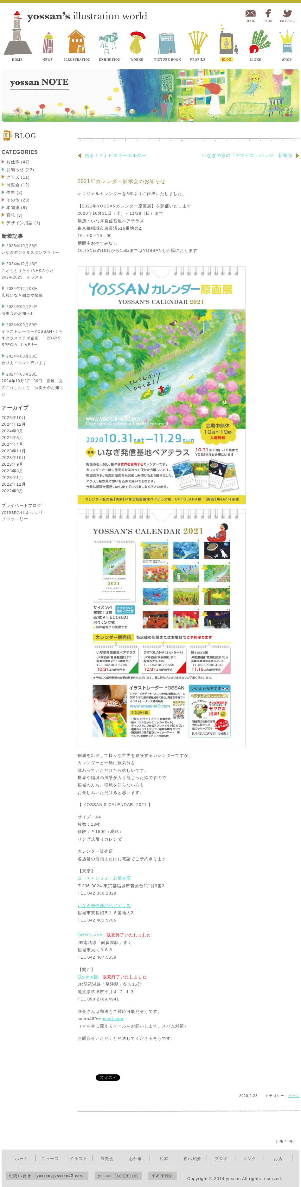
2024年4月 (12, 444)
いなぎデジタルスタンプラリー (32, 252)
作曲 (10, 192)
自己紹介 (193, 1158)
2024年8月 (12, 437)
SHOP (287, 43)
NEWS (49, 43)
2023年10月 (14, 457)
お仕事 (13, 162)
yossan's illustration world (19, 35)
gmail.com (112, 1018)
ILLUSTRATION (77, 43)
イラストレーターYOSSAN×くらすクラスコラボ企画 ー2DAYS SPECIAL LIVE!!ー (32, 338)
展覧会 (13, 184)
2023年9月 (12, 464)
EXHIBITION (109, 43)
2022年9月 (12, 491)
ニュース (50, 1158)
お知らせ (15, 169)
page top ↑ (286, 1140)
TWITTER (287, 16)
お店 (278, 1158)
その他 (13, 200)
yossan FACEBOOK (118, 1175)
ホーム (21, 1158)
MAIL (250, 16)
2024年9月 (12, 431)
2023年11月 (14, 451)
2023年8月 (12, 471)
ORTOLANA (90, 935)
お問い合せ (47, 1175)
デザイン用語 (19, 222)
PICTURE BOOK (167, 43)
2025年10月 (14, 417)
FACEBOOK (268, 16)
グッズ (13, 177)
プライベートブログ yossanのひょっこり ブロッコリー (22, 512)
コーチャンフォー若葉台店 (104, 878)
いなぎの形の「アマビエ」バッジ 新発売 (250, 155)
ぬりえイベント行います (24, 363)
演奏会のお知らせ (18, 313)
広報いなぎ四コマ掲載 (22, 295)
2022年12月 (14, 484)
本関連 (13, 207)
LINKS (258, 43)
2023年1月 (12, 477)
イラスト (78, 1158)
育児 (10, 215)
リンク (249, 1158)
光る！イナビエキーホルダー (112, 155)
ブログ (221, 1158)
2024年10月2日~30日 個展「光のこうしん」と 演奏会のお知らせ (32, 388)
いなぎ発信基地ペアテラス (104, 905)
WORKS (137, 43)
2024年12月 (14, 424)
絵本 (164, 1158)
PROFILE (198, 43)
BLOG (227, 43)
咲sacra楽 (88, 976)
